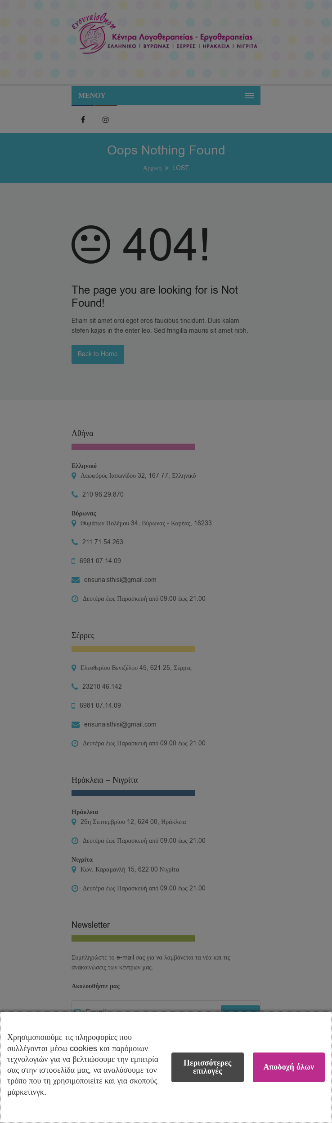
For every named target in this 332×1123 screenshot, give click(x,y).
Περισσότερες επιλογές (207, 1067)
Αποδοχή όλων (288, 1067)
